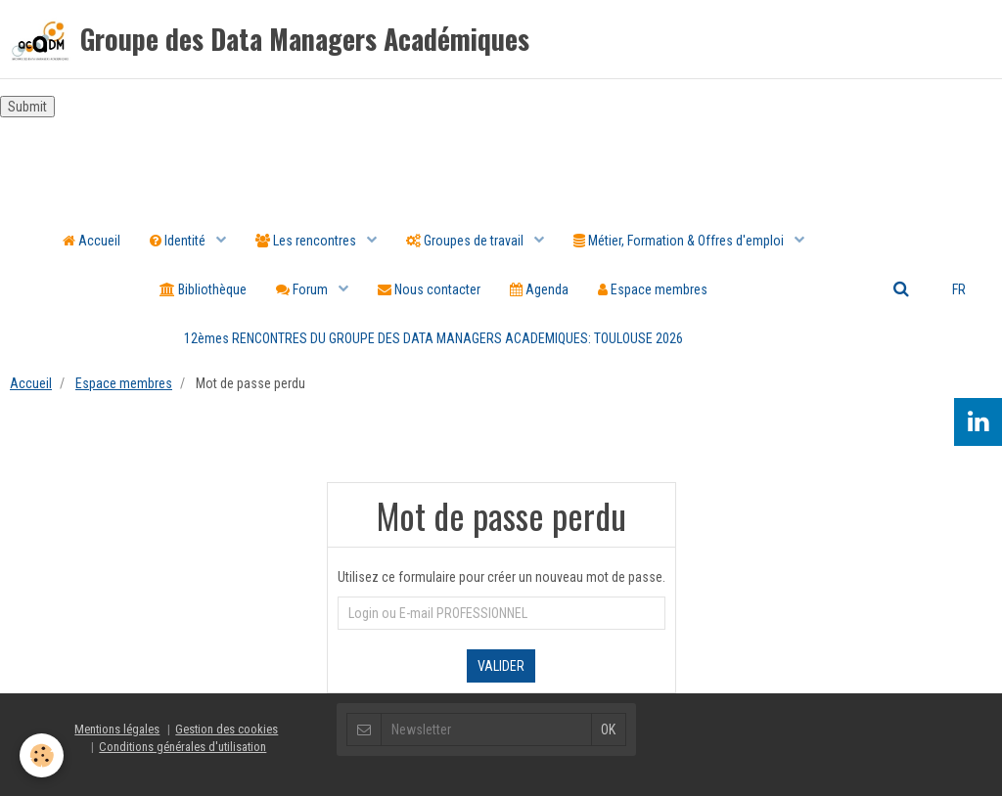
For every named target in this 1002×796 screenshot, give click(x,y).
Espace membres (652, 289)
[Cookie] (42, 755)
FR (959, 289)
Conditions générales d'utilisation (182, 746)
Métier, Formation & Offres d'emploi (680, 240)
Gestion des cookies (226, 729)
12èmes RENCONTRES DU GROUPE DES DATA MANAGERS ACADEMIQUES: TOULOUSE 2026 (433, 338)
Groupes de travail (466, 240)
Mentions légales (116, 729)
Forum (303, 289)
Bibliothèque (203, 289)
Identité (179, 240)
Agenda (539, 289)
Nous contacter (429, 289)
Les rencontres (307, 240)
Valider (501, 666)
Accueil (91, 240)
